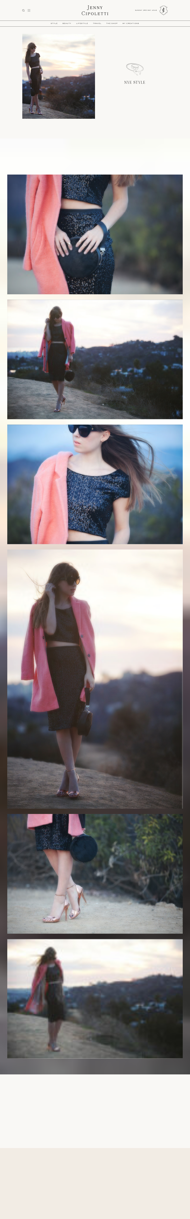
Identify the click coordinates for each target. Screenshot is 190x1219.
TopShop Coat (74, 1068)
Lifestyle (82, 23)
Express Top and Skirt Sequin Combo (56, 1068)
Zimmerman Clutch (102, 1068)
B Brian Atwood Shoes (87, 1068)
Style (54, 23)
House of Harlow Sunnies (118, 1068)
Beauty (67, 23)
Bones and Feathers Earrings (137, 1068)
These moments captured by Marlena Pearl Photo (95, 1073)
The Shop (112, 23)
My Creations (131, 23)
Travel (97, 23)
